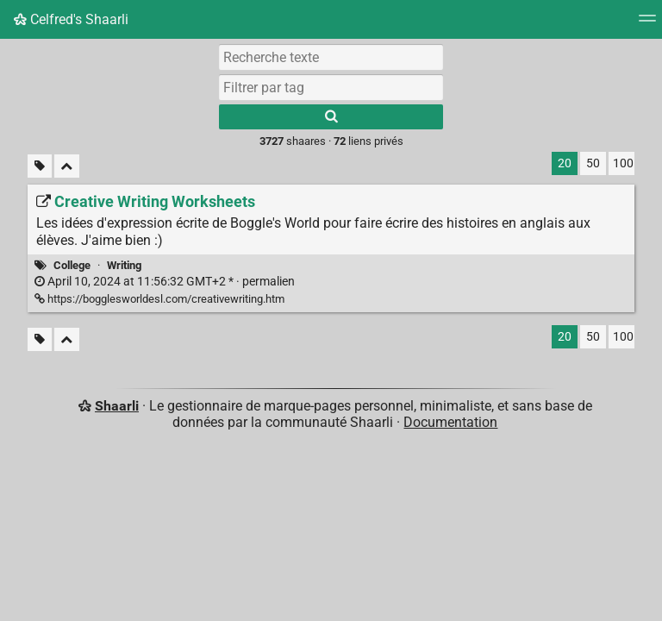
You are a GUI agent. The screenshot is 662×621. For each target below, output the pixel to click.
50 (593, 163)
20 (564, 163)
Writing (124, 265)
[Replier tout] (66, 166)
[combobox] (331, 87)
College (72, 265)
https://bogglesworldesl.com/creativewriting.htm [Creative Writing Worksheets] (159, 298)
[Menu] (647, 23)
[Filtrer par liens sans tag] (40, 166)
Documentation (450, 422)
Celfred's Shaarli (71, 19)
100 (623, 163)
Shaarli (117, 406)
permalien (164, 281)
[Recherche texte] (331, 57)
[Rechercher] (331, 116)
